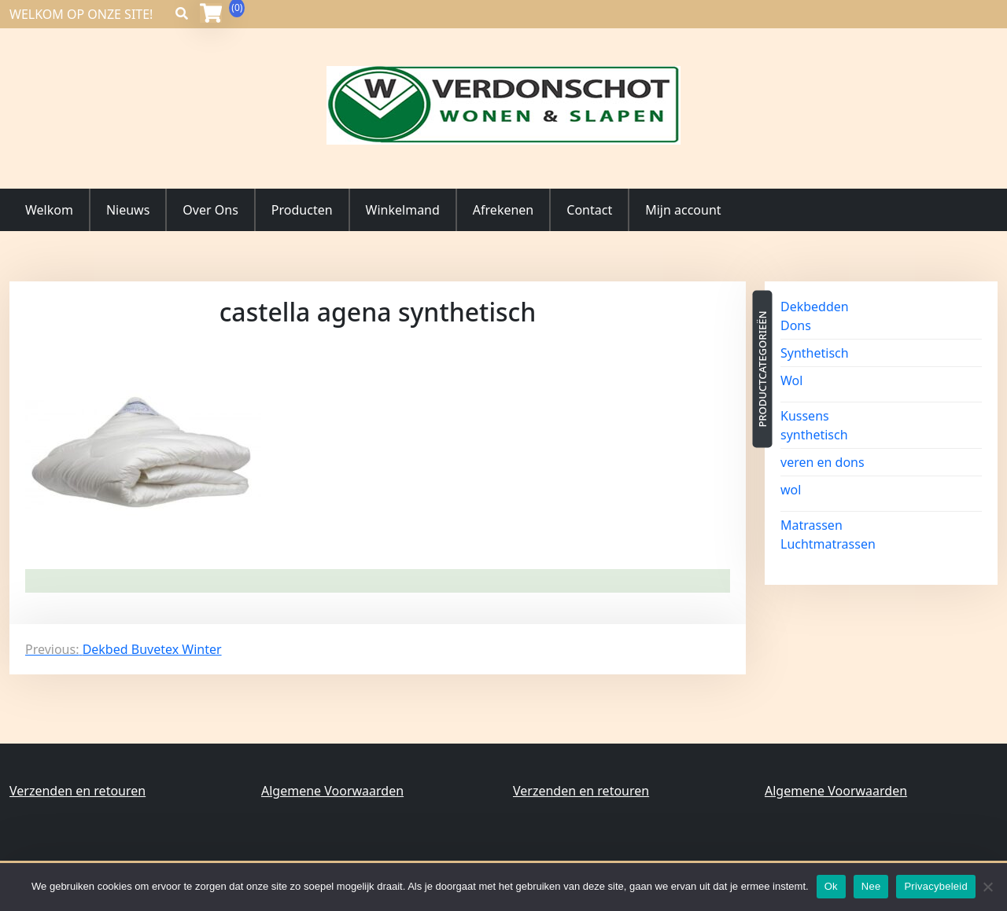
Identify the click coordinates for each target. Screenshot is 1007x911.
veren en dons (822, 462)
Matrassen (811, 525)
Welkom (49, 210)
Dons (795, 325)
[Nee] (987, 886)
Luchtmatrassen (828, 544)
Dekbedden (814, 306)
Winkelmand (403, 210)
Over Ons (210, 210)
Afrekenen (503, 210)
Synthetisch (814, 353)
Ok (831, 886)
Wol (791, 380)
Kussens (804, 415)
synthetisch (814, 434)
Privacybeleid (936, 886)
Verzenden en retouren (77, 790)
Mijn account (683, 210)
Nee (871, 886)
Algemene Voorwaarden (332, 790)
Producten (302, 210)
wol (790, 489)
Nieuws (127, 210)
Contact (589, 210)
